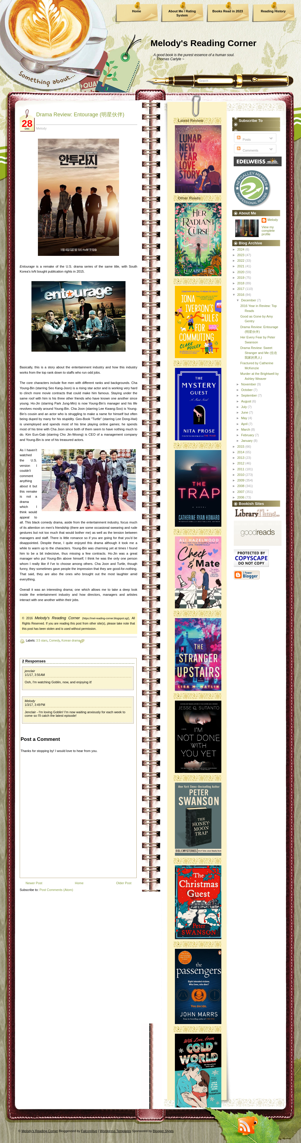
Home (136, 11)
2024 (241, 249)
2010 (241, 474)
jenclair (30, 671)
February (248, 435)
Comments (246, 150)
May (244, 418)
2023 (241, 255)
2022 (241, 260)
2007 (241, 492)
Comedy (54, 640)
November (249, 384)
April (244, 424)
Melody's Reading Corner (203, 43)
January (247, 440)
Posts (243, 139)
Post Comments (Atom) (56, 890)
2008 (241, 486)
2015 (241, 446)
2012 (241, 463)
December (249, 300)
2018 (241, 283)
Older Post (123, 883)
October (247, 390)
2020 (241, 272)
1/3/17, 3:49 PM (35, 704)
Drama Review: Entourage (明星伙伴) (80, 115)
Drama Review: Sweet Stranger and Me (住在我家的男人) (258, 352)
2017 (241, 289)
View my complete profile (268, 230)
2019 (241, 277)
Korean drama (70, 640)
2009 (241, 480)
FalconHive (89, 1131)
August (246, 401)
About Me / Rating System (182, 13)
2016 (241, 294)
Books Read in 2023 (228, 11)
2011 (241, 469)
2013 (241, 457)
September (249, 395)
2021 (241, 266)
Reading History (273, 11)
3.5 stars (41, 640)
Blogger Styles (163, 1131)
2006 (241, 497)
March (246, 429)
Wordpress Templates (115, 1131)
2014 (241, 452)
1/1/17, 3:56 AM (35, 675)
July (244, 407)
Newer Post (34, 883)
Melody (30, 701)
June (245, 412)
